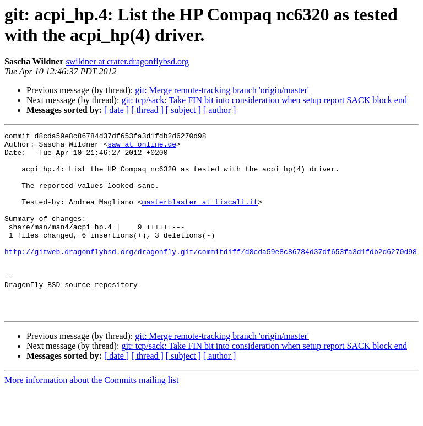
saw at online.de (141, 147)
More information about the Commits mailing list (91, 416)
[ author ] (219, 110)
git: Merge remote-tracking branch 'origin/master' (222, 90)
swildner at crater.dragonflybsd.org (127, 61)
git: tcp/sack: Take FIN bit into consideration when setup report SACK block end (264, 100)
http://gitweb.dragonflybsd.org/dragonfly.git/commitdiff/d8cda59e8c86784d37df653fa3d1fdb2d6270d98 (210, 276)
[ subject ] (183, 110)
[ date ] (116, 110)
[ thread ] (147, 110)
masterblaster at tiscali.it (200, 217)
